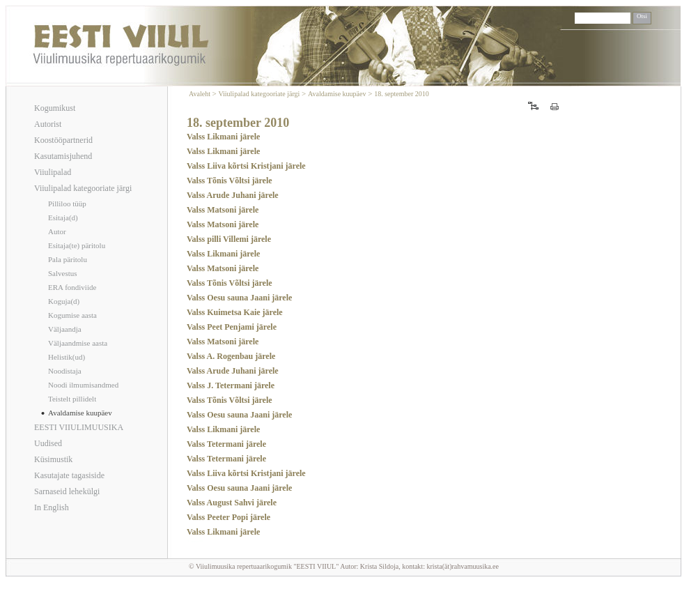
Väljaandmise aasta (77, 343)
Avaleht (200, 94)
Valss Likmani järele (223, 136)
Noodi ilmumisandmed (83, 385)
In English (51, 507)
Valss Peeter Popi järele (228, 517)
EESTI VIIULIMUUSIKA (78, 427)
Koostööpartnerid (63, 140)
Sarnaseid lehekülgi (67, 491)
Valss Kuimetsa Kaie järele (235, 312)
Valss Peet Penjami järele (232, 327)
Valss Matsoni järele (222, 210)
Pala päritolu (67, 259)
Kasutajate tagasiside (69, 475)
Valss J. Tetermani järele (230, 385)
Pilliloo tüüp (67, 203)
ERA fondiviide (72, 287)
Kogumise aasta (72, 315)
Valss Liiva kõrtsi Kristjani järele (246, 166)
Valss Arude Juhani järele (233, 195)
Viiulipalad (52, 172)
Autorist (47, 124)
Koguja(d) (63, 301)
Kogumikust (54, 108)
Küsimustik (53, 459)
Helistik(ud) (66, 357)
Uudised (48, 443)
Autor (57, 231)
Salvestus (62, 273)
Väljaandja (65, 329)
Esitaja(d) (63, 217)
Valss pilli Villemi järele (229, 239)
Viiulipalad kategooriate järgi (83, 188)
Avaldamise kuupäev (80, 412)
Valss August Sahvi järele (232, 502)
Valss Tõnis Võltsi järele (229, 180)
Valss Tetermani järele (226, 444)
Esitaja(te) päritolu (76, 245)
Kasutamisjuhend (63, 156)
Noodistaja (65, 371)
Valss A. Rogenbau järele (231, 356)
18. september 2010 (401, 94)
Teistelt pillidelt (72, 399)
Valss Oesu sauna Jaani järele (239, 298)
